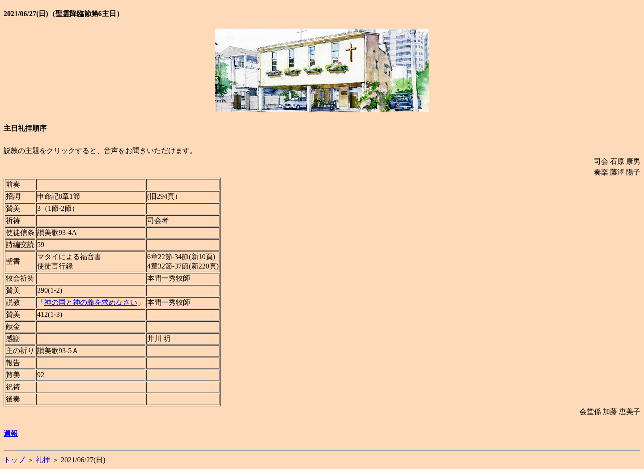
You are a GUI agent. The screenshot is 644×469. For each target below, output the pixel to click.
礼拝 (43, 460)
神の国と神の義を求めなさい (90, 302)
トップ (14, 460)
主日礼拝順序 (25, 128)
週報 (11, 433)
